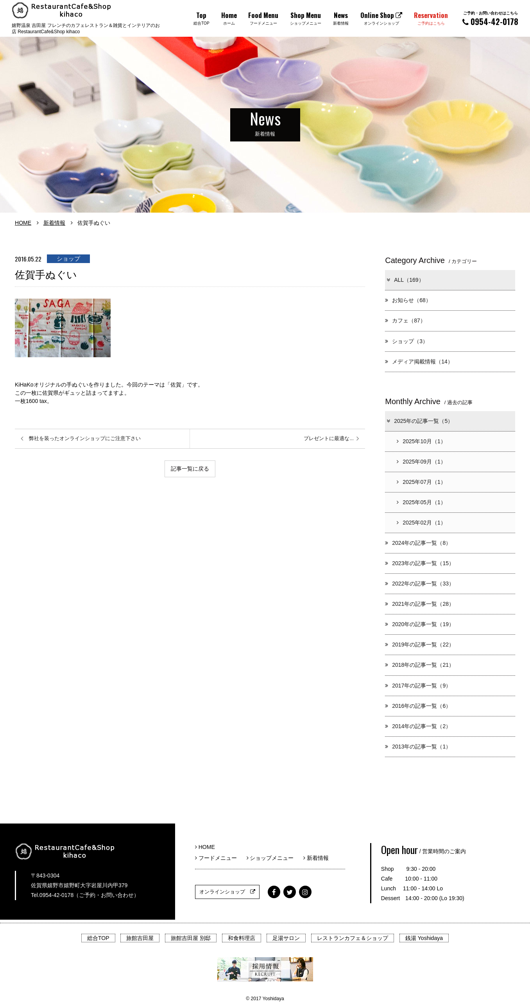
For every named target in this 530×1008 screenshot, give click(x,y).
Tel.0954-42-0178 (52, 895)
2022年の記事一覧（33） (419, 583)
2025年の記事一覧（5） (419, 421)
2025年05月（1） (421, 502)
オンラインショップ (227, 892)
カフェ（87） (405, 320)
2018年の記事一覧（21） (419, 665)
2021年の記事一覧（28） (419, 604)
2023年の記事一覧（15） (419, 563)
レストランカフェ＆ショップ (352, 938)
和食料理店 (241, 938)
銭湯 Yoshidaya (424, 938)
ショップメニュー (273, 858)
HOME (23, 223)
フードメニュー (218, 858)
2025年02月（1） (421, 522)
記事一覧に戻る (190, 469)
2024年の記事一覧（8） (418, 543)
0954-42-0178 (490, 18)
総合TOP (98, 938)
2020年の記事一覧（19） (419, 624)
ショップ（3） (406, 341)
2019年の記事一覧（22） (419, 644)
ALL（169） (405, 280)
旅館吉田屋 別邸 (191, 938)
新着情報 (54, 223)
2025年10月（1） (421, 441)
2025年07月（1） (421, 482)
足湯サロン (286, 938)
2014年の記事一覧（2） (418, 726)
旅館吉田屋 (140, 938)
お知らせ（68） (408, 300)
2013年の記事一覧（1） (418, 746)
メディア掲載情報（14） (419, 361)
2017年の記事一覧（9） (418, 685)
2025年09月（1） (421, 461)
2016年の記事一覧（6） (418, 706)
